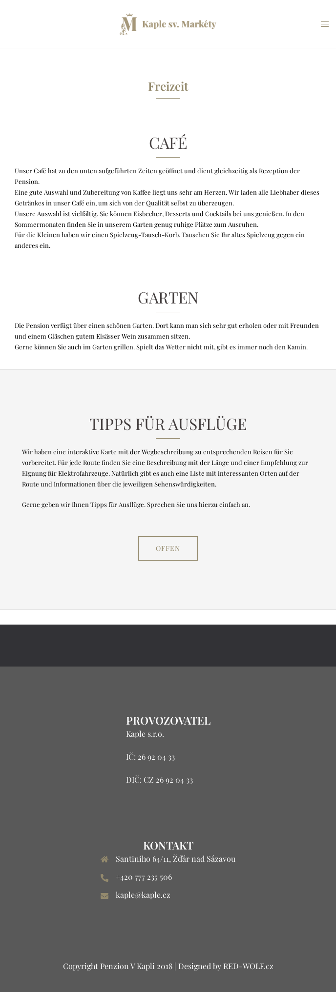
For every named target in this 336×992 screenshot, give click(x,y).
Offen (168, 548)
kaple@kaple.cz (143, 895)
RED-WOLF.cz (248, 966)
